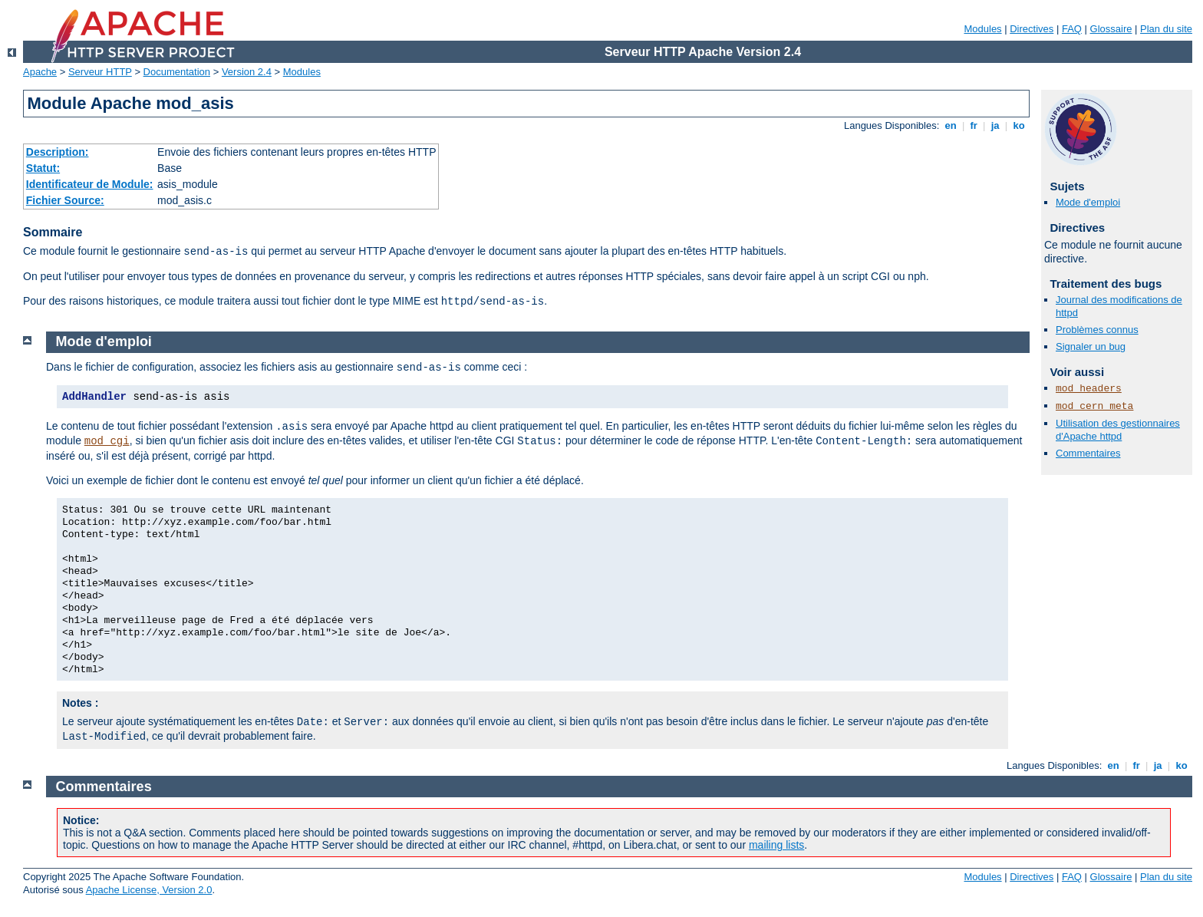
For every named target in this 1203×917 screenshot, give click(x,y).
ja (995, 125)
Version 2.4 (247, 72)
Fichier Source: (65, 200)
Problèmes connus (1097, 329)
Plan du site (1166, 29)
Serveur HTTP (100, 72)
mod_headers (1089, 388)
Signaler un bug (1091, 346)
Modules (982, 29)
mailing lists (776, 845)
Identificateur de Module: (89, 184)
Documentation (176, 72)
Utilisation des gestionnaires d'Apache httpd (1118, 429)
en (950, 125)
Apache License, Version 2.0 (149, 890)
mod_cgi (107, 441)
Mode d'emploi (1088, 202)
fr (974, 125)
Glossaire (1111, 29)
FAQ (1072, 29)
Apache (40, 72)
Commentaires (1088, 453)
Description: (57, 152)
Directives (1031, 29)
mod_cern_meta (1094, 406)
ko (1018, 125)
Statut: (43, 168)
